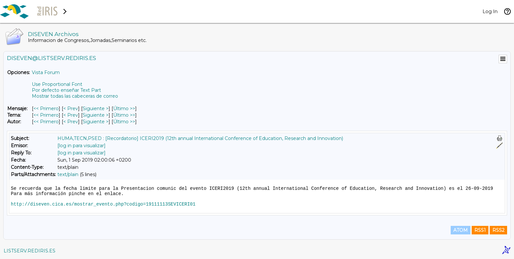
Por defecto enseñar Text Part (66, 90)
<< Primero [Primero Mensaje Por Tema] (46, 115)
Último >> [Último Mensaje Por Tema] (124, 115)
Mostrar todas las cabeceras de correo (75, 96)
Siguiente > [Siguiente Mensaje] (96, 108)
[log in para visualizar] (81, 146)
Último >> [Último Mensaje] (124, 108)
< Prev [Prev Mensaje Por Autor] (70, 122)
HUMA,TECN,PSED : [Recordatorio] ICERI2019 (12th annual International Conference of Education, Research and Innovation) (200, 138)
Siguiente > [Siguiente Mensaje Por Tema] (96, 115)
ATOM (460, 230)
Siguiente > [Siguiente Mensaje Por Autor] (96, 122)
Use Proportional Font (57, 84)
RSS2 (498, 230)
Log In (490, 11)
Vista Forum (46, 72)
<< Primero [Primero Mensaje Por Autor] (46, 122)
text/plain (67, 174)
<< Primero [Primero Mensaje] (46, 108)
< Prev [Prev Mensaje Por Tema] (70, 115)
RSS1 (480, 230)
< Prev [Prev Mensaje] (70, 108)
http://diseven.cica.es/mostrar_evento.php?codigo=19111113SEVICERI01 (103, 204)
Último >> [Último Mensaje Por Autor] (124, 122)
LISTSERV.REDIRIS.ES (29, 251)
